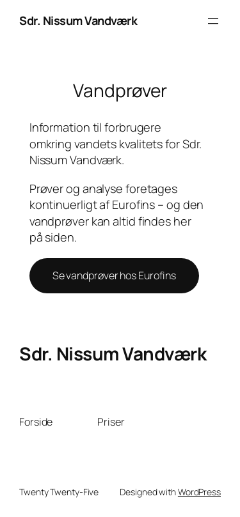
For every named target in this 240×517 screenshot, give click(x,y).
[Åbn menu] (213, 21)
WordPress (199, 492)
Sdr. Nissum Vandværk (78, 20)
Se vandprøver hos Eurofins (114, 275)
